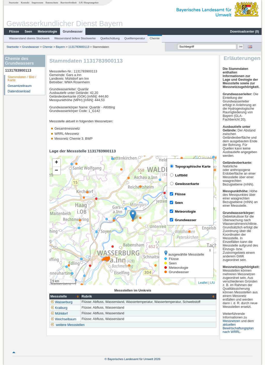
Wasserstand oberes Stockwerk (29, 38)
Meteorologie (47, 31)
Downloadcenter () (244, 31)
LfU (212, 283)
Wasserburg (61, 302)
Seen (28, 31)
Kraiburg (58, 308)
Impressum (37, 2)
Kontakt (25, 2)
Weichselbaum (63, 319)
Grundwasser (73, 31)
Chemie (155, 38)
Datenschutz (51, 2)
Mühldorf (59, 313)
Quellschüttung (110, 38)
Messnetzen (231, 321)
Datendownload (19, 91)
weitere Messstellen (70, 325)
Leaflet (202, 283)
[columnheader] (64, 296)
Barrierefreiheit (68, 2)
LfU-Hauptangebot (88, 2)
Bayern (60, 46)
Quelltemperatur (134, 38)
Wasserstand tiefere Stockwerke (74, 38)
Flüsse (14, 31)
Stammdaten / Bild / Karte (22, 78)
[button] (132, 215)
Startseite (13, 2)
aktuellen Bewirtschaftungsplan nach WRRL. (238, 328)
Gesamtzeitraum (19, 86)
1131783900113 (78, 46)
